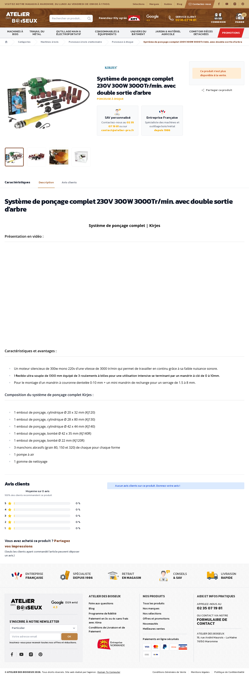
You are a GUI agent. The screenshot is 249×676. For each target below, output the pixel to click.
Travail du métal (36, 32)
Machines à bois (15, 32)
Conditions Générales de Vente (169, 672)
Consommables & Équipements (107, 32)
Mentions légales (200, 672)
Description (46, 182)
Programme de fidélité (102, 614)
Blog (179, 4)
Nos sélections (152, 614)
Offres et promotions (156, 619)
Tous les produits (153, 603)
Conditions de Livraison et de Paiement (107, 630)
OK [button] (69, 637)
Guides (168, 4)
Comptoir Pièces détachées (201, 32)
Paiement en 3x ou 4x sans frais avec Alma (108, 621)
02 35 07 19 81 (209, 608)
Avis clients (69, 182)
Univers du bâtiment (138, 32)
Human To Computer (108, 672)
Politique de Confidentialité (229, 672)
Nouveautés (150, 624)
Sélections (139, 4)
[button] (216, 90)
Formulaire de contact (212, 621)
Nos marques (151, 608)
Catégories (24, 41)
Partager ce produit (216, 90)
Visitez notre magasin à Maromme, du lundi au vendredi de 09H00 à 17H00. (57, 4)
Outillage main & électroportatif (68, 32)
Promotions (231, 33)
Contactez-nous (200, 4)
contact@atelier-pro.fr (117, 130)
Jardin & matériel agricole (168, 32)
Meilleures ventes (154, 629)
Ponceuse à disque (122, 41)
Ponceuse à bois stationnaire (85, 41)
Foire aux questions (101, 603)
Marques (154, 4)
